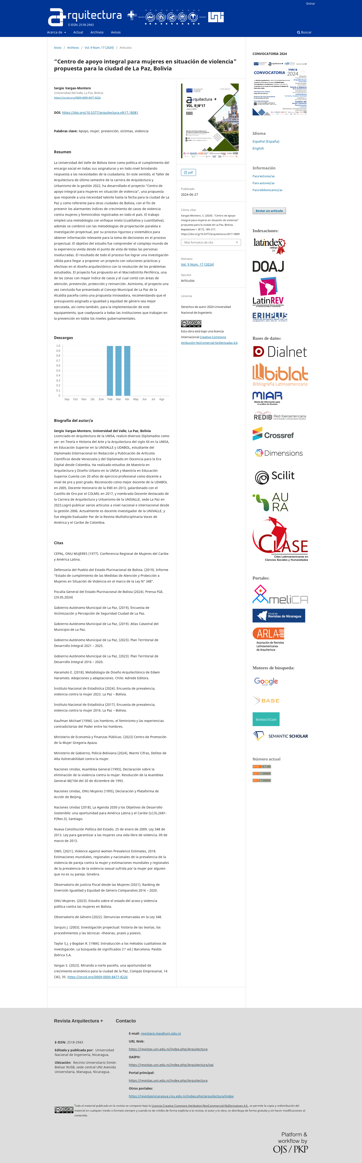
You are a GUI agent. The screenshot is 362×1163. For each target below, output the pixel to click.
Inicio (57, 47)
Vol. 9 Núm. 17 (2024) (99, 47)
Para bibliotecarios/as (267, 190)
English (258, 148)
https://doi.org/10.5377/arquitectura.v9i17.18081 (100, 112)
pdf (190, 172)
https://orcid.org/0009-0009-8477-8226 (77, 97)
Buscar (304, 32)
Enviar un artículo (269, 211)
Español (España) (266, 141)
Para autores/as (264, 183)
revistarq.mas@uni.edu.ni (161, 1033)
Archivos (97, 32)
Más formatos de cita (198, 242)
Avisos (116, 32)
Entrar (310, 3)
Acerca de (55, 32)
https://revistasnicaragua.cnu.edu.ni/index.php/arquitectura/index (181, 1096)
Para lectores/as (264, 176)
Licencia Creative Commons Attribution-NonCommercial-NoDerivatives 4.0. (200, 1106)
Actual (78, 32)
